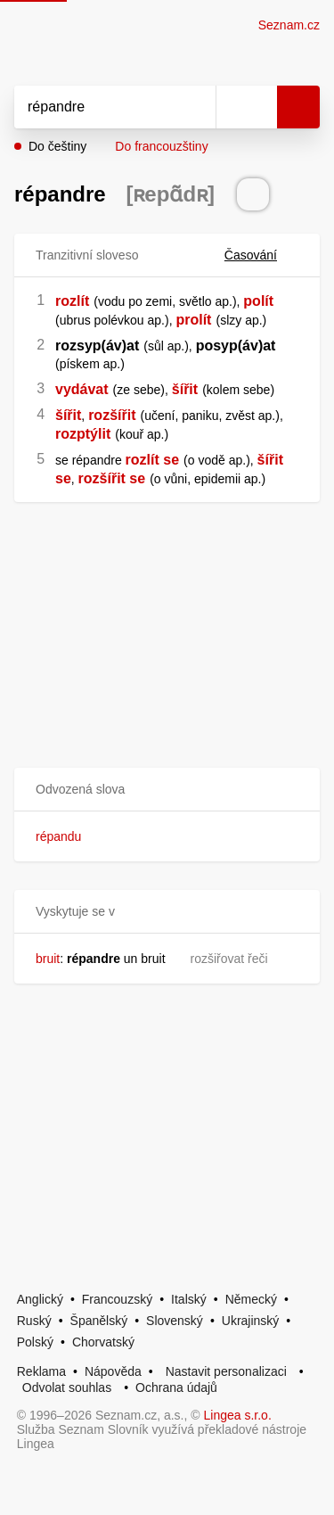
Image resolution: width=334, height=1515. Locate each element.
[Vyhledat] (95, 107)
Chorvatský (103, 1342)
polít (258, 301)
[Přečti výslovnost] (253, 194)
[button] (167, 789)
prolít (193, 319)
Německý (251, 1299)
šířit (185, 389)
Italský (189, 1299)
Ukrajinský (251, 1320)
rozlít (72, 301)
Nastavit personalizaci (226, 1371)
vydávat (82, 389)
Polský (35, 1342)
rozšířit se (112, 478)
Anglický (40, 1299)
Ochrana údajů (176, 1387)
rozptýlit (82, 433)
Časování (261, 255)
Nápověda (113, 1371)
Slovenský (174, 1320)
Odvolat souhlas (66, 1387)
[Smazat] (196, 107)
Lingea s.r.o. (238, 1415)
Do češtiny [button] (57, 146)
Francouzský (117, 1299)
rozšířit (111, 415)
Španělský (99, 1320)
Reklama (41, 1371)
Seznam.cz (289, 25)
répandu (58, 836)
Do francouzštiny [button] (161, 146)
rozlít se (152, 459)
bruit (48, 958)
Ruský (34, 1320)
